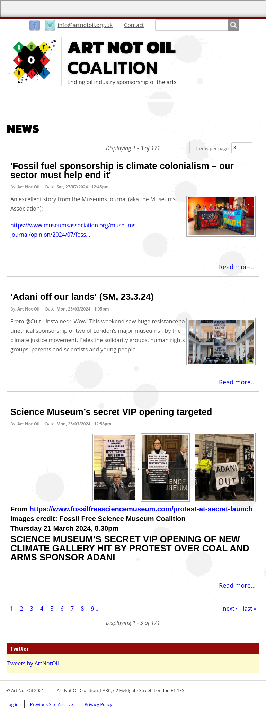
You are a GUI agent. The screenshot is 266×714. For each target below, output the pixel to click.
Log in (12, 704)
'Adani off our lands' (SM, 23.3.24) (82, 296)
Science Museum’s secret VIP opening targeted (111, 412)
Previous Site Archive (51, 704)
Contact (134, 25)
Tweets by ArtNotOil (33, 663)
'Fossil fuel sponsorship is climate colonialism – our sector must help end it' (122, 170)
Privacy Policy (98, 704)
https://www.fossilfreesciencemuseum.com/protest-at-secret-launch (141, 509)
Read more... (237, 267)
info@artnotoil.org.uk (85, 25)
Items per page (212, 148)
